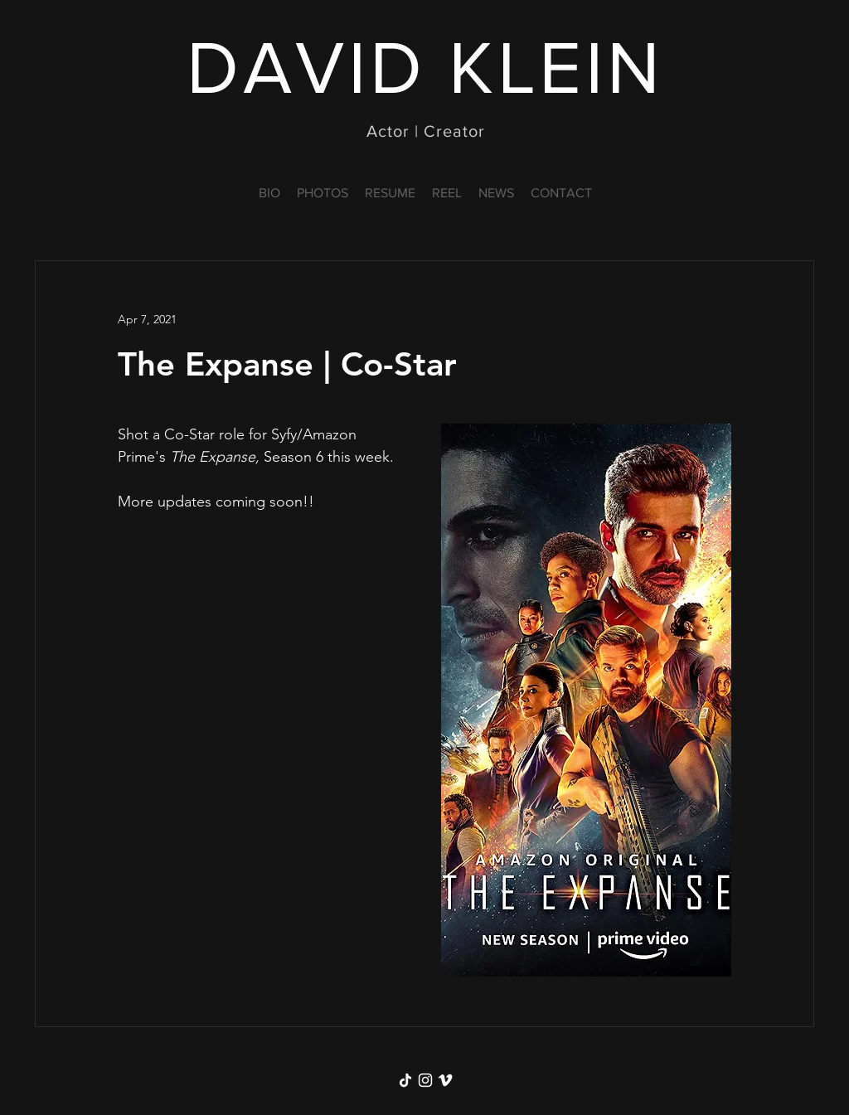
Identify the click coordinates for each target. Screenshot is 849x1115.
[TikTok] (405, 1080)
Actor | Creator (425, 131)
